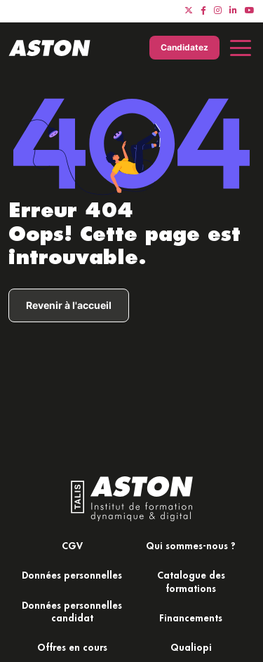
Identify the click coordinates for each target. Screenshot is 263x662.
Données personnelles (72, 574)
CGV (72, 545)
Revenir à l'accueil (69, 305)
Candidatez (184, 47)
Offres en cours (72, 647)
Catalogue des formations (191, 581)
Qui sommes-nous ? (191, 545)
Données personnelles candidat (72, 611)
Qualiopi (191, 647)
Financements (190, 617)
